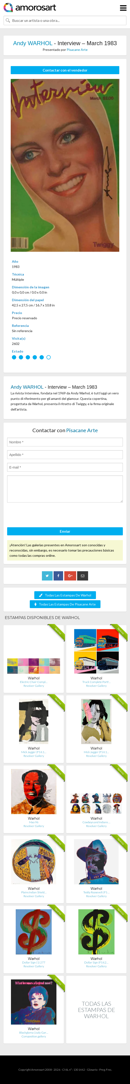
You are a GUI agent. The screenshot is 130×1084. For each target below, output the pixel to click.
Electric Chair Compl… (33, 682)
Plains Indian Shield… (33, 892)
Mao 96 (33, 822)
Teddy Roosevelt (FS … (96, 892)
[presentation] (43, 515)
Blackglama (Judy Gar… (33, 1032)
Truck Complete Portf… (96, 682)
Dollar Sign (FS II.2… (96, 962)
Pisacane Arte (77, 50)
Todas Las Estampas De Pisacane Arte (65, 604)
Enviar (65, 531)
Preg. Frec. (105, 1069)
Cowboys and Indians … (96, 822)
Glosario (92, 1069)
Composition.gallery (33, 1036)
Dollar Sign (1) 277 (33, 962)
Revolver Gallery (34, 685)
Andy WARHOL (32, 43)
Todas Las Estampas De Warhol (65, 595)
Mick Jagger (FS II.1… (33, 752)
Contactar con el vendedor (65, 70)
